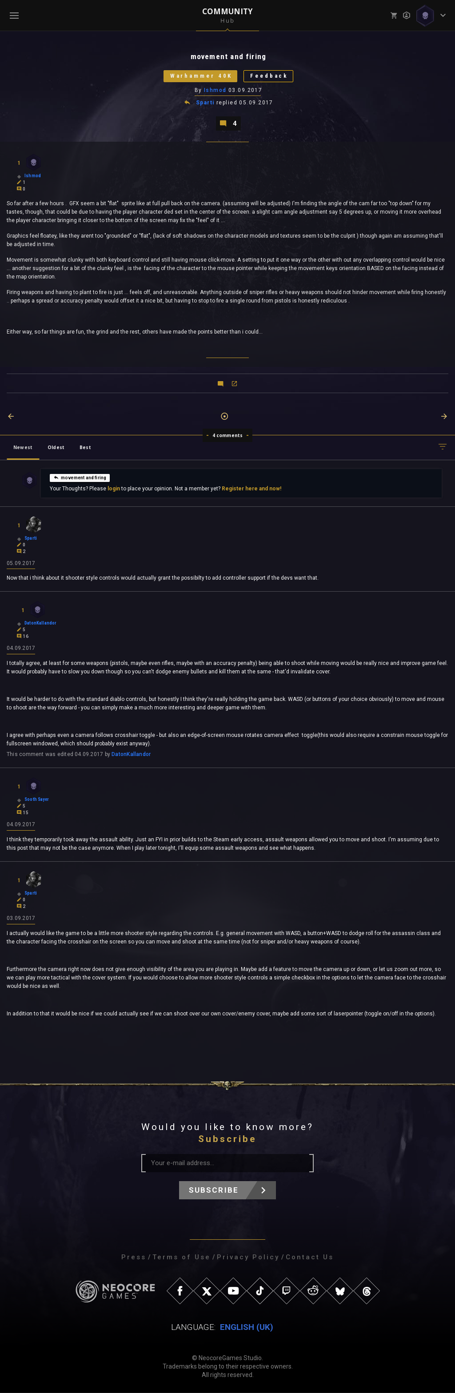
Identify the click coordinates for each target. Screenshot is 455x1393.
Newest (22, 447)
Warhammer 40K (200, 76)
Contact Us (310, 1258)
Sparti (205, 103)
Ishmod (215, 90)
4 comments (227, 435)
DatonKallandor (131, 755)
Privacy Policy (248, 1258)
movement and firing (79, 477)
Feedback (269, 76)
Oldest (56, 447)
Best (85, 447)
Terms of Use (181, 1258)
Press (133, 1258)
